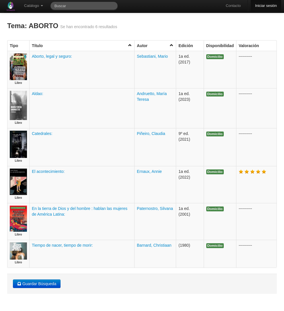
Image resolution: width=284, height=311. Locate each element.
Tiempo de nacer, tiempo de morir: (62, 245)
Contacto (233, 5)
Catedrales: (42, 133)
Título (82, 45)
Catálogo (33, 5)
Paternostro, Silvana (155, 208)
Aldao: (37, 93)
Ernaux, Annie (149, 171)
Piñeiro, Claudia (151, 133)
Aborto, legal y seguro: (52, 56)
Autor (155, 45)
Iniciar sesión (266, 5)
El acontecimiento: (48, 171)
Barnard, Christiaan (154, 245)
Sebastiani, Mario (152, 56)
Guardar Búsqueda (36, 283)
